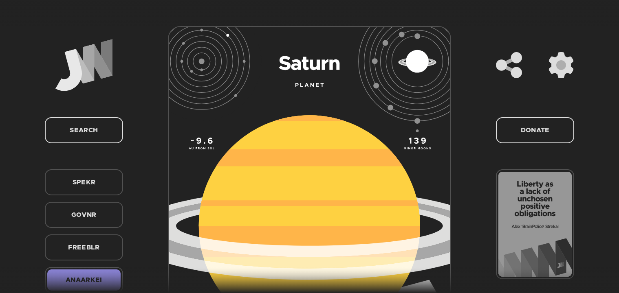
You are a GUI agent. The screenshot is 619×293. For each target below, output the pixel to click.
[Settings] (561, 65)
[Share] (509, 65)
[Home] (83, 65)
